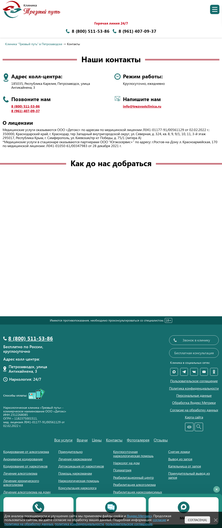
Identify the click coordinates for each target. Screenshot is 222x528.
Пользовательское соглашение (194, 381)
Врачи (82, 440)
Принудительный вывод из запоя (189, 475)
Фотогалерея (138, 440)
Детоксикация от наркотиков (81, 466)
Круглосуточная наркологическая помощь (133, 453)
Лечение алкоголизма (20, 473)
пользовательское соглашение (128, 523)
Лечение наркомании (75, 459)
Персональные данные (194, 395)
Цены (97, 440)
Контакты (114, 440)
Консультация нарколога (77, 487)
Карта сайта (194, 417)
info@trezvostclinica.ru (142, 106)
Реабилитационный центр (133, 477)
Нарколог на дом (126, 463)
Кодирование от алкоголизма (26, 451)
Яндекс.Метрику (139, 515)
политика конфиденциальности (79, 523)
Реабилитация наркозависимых (137, 492)
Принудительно (70, 451)
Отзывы (161, 440)
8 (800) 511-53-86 (25, 106)
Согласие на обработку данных (194, 410)
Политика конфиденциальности (194, 388)
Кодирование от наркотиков (25, 466)
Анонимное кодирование (23, 459)
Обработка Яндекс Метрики (194, 403)
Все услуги (63, 440)
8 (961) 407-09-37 (25, 111)
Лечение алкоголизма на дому (27, 492)
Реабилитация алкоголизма (134, 484)
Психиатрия (122, 470)
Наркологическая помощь (78, 480)
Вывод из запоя (180, 459)
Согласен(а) (197, 520)
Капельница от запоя (184, 466)
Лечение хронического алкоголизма (21, 482)
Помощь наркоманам (75, 473)
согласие (159, 519)
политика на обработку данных (28, 523)
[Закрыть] (216, 519)
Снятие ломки (179, 451)
